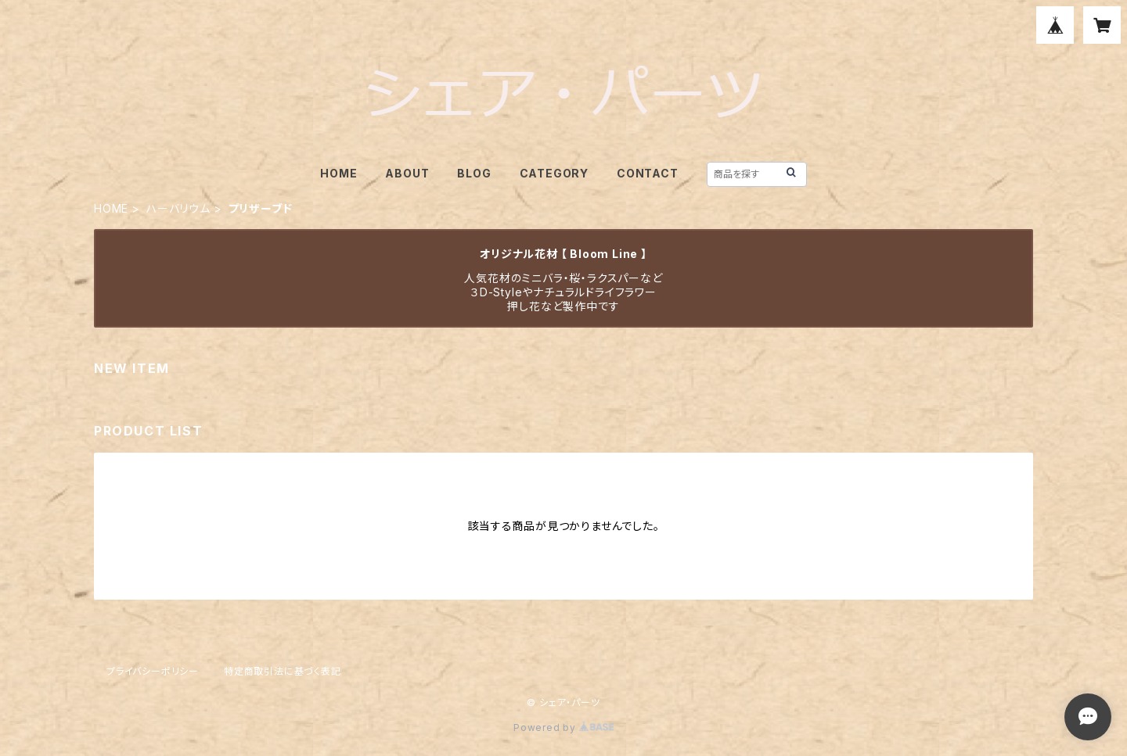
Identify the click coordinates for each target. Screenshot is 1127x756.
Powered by (563, 727)
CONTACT (648, 173)
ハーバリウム (178, 208)
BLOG (474, 173)
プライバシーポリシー (152, 671)
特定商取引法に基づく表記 (282, 671)
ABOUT (407, 173)
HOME (338, 173)
